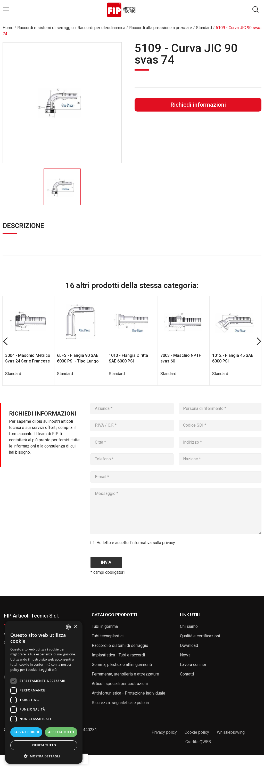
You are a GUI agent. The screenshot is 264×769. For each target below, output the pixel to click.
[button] (43, 756)
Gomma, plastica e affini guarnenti (122, 664)
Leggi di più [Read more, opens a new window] (48, 669)
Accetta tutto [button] (61, 732)
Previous (5, 341)
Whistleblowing (231, 732)
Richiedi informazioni (198, 104)
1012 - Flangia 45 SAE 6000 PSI (232, 358)
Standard (13, 373)
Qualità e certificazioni (200, 635)
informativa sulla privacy (153, 542)
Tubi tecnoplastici (107, 635)
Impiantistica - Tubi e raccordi (118, 655)
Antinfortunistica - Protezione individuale (128, 693)
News (185, 655)
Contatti (187, 674)
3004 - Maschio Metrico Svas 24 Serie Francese (27, 358)
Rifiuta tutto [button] (44, 745)
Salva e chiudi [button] (26, 732)
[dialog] (43, 692)
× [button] (75, 627)
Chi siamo (189, 626)
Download (189, 645)
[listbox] (68, 627)
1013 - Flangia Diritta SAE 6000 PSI (128, 358)
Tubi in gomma (105, 626)
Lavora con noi (193, 664)
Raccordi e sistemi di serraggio (120, 645)
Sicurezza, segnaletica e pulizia (120, 702)
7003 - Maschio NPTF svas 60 (180, 358)
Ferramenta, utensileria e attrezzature (125, 674)
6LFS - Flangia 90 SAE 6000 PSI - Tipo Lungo (78, 358)
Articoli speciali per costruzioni (120, 683)
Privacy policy (164, 732)
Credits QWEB (198, 741)
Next (258, 341)
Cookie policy (197, 732)
